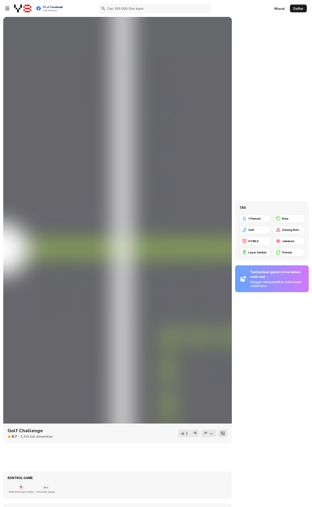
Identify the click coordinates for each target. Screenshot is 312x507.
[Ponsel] (288, 252)
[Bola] (288, 218)
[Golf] (255, 229)
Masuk (279, 8)
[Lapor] (208, 433)
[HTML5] (255, 241)
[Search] (103, 8)
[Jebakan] (288, 241)
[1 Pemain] (255, 218)
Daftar (298, 8)
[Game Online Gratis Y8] (23, 8)
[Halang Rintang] (288, 229)
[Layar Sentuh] (255, 252)
